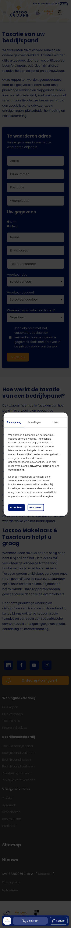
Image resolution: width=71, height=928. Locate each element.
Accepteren (16, 507)
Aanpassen (35, 507)
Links (55, 422)
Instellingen (34, 422)
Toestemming (14, 422)
